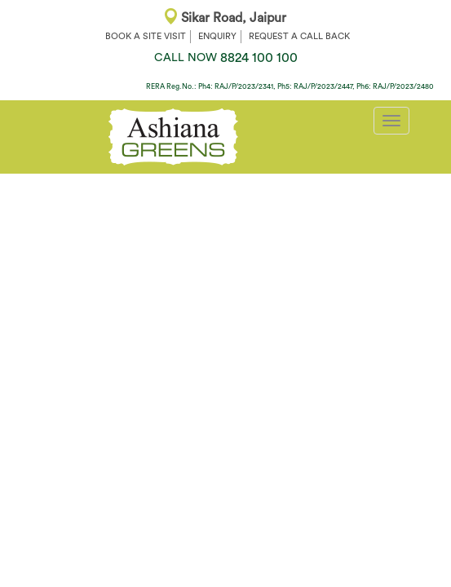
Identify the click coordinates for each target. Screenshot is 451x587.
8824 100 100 (226, 57)
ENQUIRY (217, 36)
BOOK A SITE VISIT (145, 36)
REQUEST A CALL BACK (299, 36)
